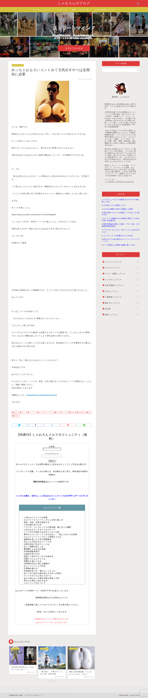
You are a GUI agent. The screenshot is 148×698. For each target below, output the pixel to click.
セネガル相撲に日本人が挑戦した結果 (118, 209)
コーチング (61, 10)
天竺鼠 (72, 412)
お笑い (16, 412)
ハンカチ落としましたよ (45, 412)
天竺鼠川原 (81, 412)
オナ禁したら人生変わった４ (114, 205)
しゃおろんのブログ (74, 3)
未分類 (122, 308)
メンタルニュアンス (122, 279)
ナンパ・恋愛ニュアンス (122, 273)
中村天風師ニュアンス (122, 285)
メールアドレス (52, 454)
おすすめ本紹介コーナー (105, 10)
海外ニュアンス (122, 314)
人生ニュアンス (122, 291)
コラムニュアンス (18, 65)
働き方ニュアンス (122, 303)
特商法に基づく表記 (16, 695)
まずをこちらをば (74, 48)
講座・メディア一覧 (80, 10)
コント (23, 412)
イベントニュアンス (122, 262)
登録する (52, 461)
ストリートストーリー (42, 10)
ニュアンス (32, 412)
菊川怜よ (16, 416)
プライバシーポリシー (33, 695)
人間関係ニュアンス (122, 297)
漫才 (89, 412)
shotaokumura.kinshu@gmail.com (41, 395)
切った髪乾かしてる (61, 412)
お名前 (52, 446)
